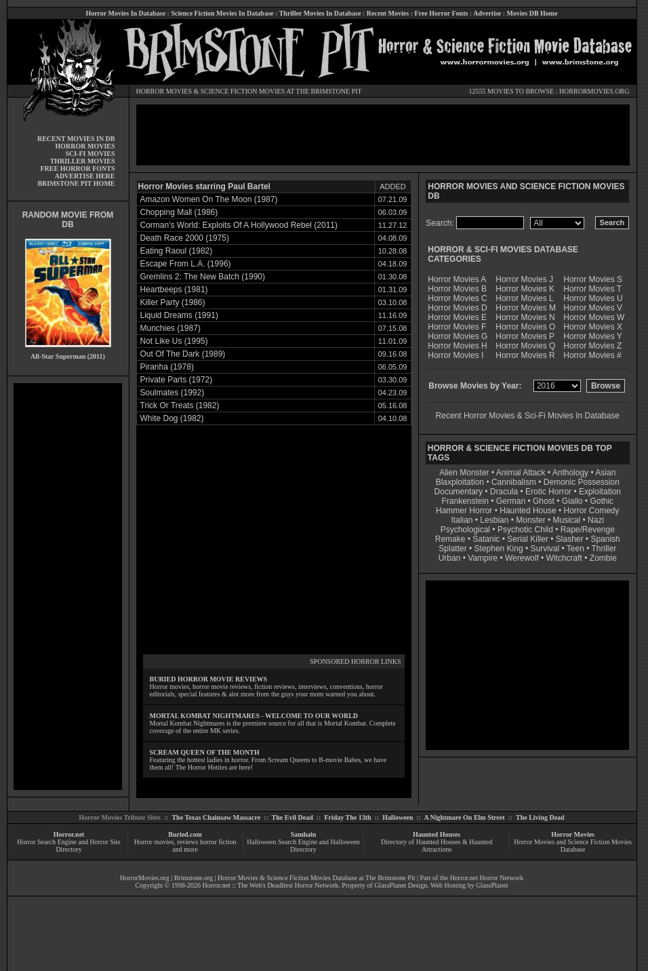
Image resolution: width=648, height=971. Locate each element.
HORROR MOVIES (164, 91)
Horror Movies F (457, 327)
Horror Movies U (592, 298)
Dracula (504, 491)
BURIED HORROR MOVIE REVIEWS (209, 679)
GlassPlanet (492, 885)
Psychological (465, 529)
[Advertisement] (68, 586)
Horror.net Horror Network (487, 877)
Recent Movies (388, 13)
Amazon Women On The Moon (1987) (209, 199)
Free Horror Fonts (441, 13)
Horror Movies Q (525, 346)
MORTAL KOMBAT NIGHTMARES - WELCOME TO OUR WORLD (254, 715)
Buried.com (185, 834)
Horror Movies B (457, 289)
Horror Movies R (524, 355)
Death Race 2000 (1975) (184, 238)
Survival (545, 548)
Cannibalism (513, 482)
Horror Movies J (524, 279)
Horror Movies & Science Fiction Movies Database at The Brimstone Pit (316, 877)
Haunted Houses (436, 834)
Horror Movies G (457, 336)
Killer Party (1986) (172, 302)
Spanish (605, 539)
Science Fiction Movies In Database (222, 13)
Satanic (486, 539)
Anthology (570, 472)
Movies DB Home (532, 13)
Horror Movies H (457, 346)
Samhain (304, 834)
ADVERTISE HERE (85, 176)
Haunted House (528, 510)
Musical (567, 520)
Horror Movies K (524, 289)
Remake (450, 539)
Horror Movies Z (592, 346)
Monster (530, 520)
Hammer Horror (464, 510)
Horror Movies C (457, 298)
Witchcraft (564, 558)
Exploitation (600, 491)
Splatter (452, 548)
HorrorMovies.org (144, 877)
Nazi (596, 520)
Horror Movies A (457, 279)
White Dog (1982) (172, 418)
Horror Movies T (592, 289)
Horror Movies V (592, 308)
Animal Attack (521, 472)
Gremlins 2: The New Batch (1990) (203, 276)
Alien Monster (464, 472)
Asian (605, 472)
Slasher (570, 539)
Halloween (397, 817)
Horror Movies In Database (125, 13)
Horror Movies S (592, 279)
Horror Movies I (455, 355)
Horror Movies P (524, 336)
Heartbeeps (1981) (174, 289)
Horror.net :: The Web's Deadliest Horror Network (271, 885)
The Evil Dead (292, 817)
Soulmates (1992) (172, 392)
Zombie (603, 558)
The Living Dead (540, 817)
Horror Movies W (593, 317)
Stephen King (498, 548)
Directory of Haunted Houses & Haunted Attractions (436, 845)
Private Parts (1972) (176, 379)
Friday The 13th (347, 817)
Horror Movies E (457, 317)
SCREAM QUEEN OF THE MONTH (205, 752)
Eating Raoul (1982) (176, 251)
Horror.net (69, 834)
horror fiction (218, 842)
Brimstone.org (193, 877)
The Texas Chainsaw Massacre (215, 817)
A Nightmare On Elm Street (464, 817)
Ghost (543, 501)
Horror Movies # (592, 355)
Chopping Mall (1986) (179, 212)
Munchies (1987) (170, 328)
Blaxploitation (460, 482)
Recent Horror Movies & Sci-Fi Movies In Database (528, 415)
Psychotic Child (525, 529)
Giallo (572, 501)
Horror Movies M (525, 308)
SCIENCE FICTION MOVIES (243, 91)
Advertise (487, 13)
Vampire (483, 558)
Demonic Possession (582, 482)
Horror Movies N (524, 317)
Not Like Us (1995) (174, 341)
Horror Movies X (592, 327)
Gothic (601, 501)
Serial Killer (527, 539)
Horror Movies (572, 834)
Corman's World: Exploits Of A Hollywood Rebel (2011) (239, 225)
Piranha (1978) (167, 367)
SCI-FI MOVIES (90, 153)
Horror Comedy (592, 510)
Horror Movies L (524, 298)
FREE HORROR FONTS (77, 168)
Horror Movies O (525, 327)
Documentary (458, 491)
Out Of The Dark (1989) (183, 354)
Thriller (604, 548)
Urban (450, 558)
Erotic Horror (548, 491)
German (510, 501)
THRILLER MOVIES (82, 161)
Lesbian (495, 520)
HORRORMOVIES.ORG (594, 91)
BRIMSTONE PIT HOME (76, 183)
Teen (575, 548)
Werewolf (522, 558)
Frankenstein (464, 501)
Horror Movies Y (592, 336)
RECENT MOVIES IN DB (76, 138)
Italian (461, 520)
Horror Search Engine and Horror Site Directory (68, 845)
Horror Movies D (457, 308)
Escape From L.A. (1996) (185, 264)
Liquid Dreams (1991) (179, 315)
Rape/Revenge (588, 529)
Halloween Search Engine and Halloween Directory (303, 845)
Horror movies (154, 842)
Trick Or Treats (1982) (180, 405)
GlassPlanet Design (400, 885)
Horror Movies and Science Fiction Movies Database (573, 845)
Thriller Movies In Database (320, 13)
